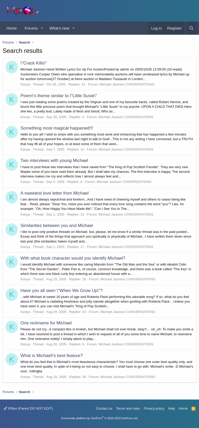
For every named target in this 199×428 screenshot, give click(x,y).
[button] (42, 28)
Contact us (104, 408)
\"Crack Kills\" (33, 63)
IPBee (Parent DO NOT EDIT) (28, 408)
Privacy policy (154, 408)
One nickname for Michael (46, 322)
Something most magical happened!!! (56, 128)
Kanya (25, 84)
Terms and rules (128, 408)
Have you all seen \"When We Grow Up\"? (61, 290)
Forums (31, 28)
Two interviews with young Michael (54, 160)
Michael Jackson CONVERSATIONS (127, 84)
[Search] (191, 28)
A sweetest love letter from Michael (54, 193)
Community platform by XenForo (99, 418)
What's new (59, 28)
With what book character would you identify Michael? (72, 258)
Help (171, 408)
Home (11, 28)
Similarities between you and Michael (56, 225)
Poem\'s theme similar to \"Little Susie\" (58, 95)
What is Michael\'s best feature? (51, 355)
